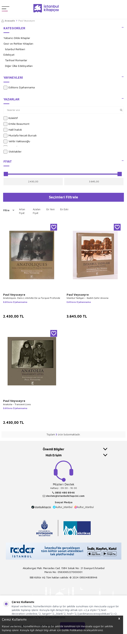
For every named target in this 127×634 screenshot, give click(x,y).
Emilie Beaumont (16, 124)
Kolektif (10, 118)
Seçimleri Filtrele (63, 197)
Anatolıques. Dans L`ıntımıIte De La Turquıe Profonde (31, 297)
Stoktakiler (12, 152)
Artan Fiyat (22, 211)
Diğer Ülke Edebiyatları (19, 65)
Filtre (8, 210)
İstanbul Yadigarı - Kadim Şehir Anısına (87, 297)
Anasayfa (8, 20)
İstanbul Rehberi (15, 49)
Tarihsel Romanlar (16, 60)
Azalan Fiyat (36, 211)
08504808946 (88, 577)
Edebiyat (8, 54)
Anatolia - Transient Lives (17, 404)
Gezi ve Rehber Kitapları (18, 43)
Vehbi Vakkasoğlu (16, 141)
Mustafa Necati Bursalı (20, 136)
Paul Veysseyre (14, 294)
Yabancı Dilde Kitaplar (16, 38)
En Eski (64, 209)
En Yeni (50, 209)
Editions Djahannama (19, 88)
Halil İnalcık (12, 130)
